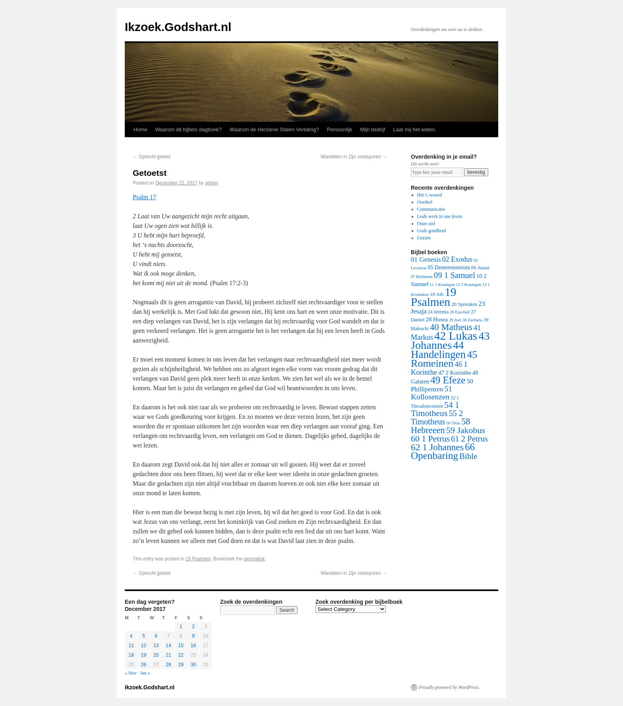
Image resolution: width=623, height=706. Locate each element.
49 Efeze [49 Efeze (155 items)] (447, 380)
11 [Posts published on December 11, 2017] (131, 645)
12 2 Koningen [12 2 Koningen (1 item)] (468, 284)
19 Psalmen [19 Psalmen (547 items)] (433, 297)
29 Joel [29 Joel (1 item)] (455, 320)
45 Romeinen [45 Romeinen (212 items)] (444, 359)
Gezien (424, 238)
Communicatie (431, 209)
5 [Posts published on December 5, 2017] (143, 636)
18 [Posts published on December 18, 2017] (131, 655)
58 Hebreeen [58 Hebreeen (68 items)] (440, 425)
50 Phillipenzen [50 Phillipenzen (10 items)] (442, 385)
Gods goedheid (431, 230)
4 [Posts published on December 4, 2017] (131, 636)
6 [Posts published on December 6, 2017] (156, 636)
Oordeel (425, 202)
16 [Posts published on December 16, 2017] (193, 645)
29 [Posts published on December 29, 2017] (181, 664)
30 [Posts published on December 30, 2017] (193, 664)
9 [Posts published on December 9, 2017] (193, 636)
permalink (254, 559)
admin (211, 183)
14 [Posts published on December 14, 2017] (168, 645)
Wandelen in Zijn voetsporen (354, 156)
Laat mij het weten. (414, 129)
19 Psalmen (198, 559)
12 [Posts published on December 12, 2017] (143, 645)
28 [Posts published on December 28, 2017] (168, 664)
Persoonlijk (339, 129)
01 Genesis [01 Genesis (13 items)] (426, 259)
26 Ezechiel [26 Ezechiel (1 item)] (460, 312)
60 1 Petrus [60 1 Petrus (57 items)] (430, 438)
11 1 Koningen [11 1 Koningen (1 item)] (442, 284)
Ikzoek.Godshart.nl (178, 26)
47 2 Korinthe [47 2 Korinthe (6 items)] (454, 373)
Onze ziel (426, 223)
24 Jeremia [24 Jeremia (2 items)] (438, 312)
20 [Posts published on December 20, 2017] (156, 655)
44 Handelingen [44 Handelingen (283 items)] (438, 349)
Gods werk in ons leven (439, 216)
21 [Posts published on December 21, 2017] (168, 655)
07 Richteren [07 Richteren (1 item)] (422, 276)
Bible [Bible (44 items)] (468, 456)
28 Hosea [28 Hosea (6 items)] (437, 319)
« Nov (131, 673)
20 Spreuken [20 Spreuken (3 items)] (464, 304)
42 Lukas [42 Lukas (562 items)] (455, 335)
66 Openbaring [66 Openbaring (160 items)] (443, 451)
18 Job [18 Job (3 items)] (436, 294)
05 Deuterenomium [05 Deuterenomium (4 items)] (449, 267)
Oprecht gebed (151, 156)
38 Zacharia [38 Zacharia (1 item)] (472, 320)
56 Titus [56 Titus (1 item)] (453, 423)
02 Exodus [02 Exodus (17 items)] (457, 259)
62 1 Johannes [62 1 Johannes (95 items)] (437, 447)
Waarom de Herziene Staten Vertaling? (274, 129)
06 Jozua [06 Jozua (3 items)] (480, 267)
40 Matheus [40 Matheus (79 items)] (451, 327)
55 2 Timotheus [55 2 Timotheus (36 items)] (437, 417)
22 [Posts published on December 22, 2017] (181, 655)
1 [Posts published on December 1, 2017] (181, 626)
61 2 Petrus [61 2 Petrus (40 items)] (469, 438)
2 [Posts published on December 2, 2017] (193, 626)
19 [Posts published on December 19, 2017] (143, 655)
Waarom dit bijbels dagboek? (188, 129)
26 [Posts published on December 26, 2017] (143, 664)
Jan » (145, 673)
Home (140, 129)
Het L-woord (429, 195)
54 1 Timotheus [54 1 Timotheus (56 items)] (435, 409)
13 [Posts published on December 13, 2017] (156, 645)
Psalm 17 (144, 197)
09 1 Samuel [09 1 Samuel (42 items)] (454, 275)
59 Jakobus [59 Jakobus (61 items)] (465, 430)
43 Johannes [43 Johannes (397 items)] (450, 340)
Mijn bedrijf (372, 129)
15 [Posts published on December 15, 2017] (181, 645)
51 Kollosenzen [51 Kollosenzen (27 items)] (431, 393)
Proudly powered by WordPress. (449, 687)
